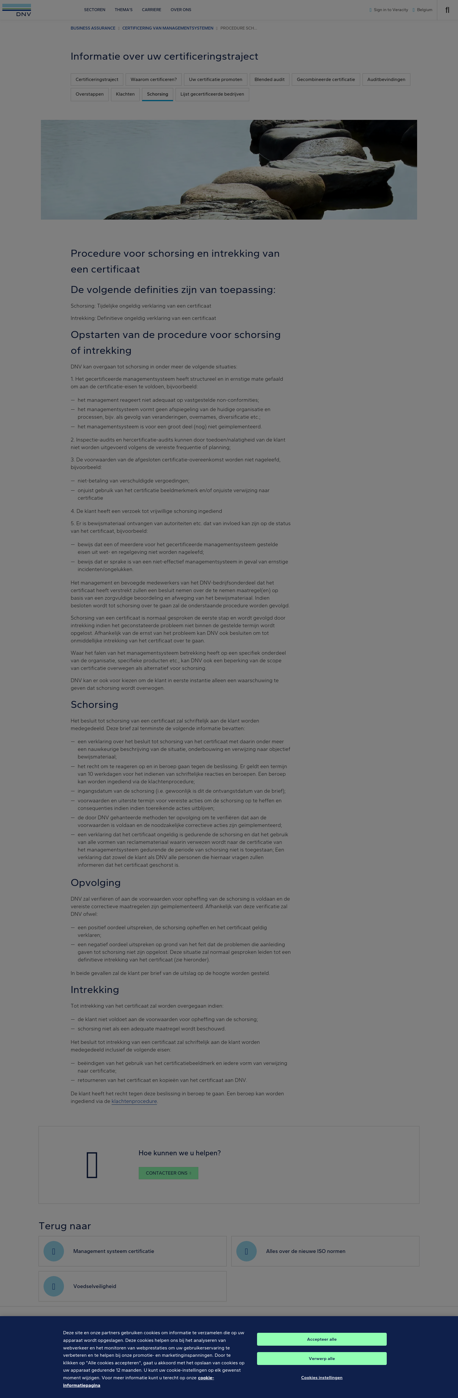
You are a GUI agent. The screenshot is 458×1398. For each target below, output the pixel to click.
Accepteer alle (321, 1344)
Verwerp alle (322, 1363)
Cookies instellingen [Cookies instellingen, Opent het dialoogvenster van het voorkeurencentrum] (322, 1382)
